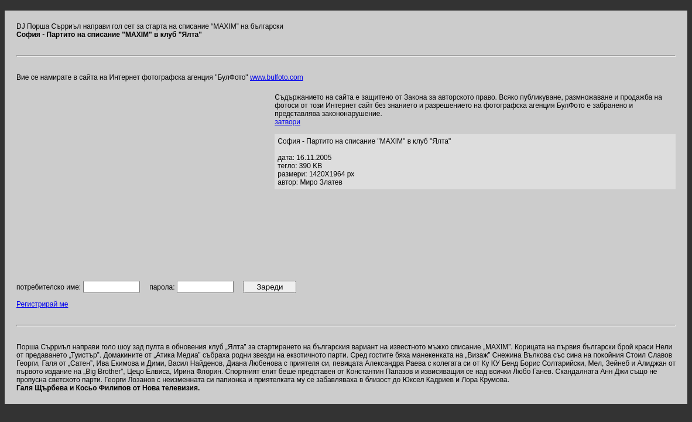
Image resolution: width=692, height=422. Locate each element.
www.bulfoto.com (276, 77)
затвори (287, 122)
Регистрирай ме (42, 304)
